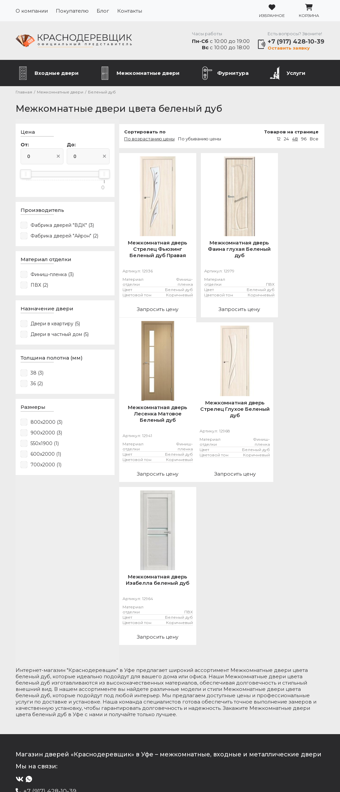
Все (314, 139)
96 (303, 139)
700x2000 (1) (46, 466)
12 (279, 139)
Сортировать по (137, 132)
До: (67, 146)
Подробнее (47, 750)
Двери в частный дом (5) (60, 336)
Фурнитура (233, 74)
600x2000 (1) (46, 455)
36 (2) (37, 385)
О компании (32, 11)
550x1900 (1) (45, 445)
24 (286, 139)
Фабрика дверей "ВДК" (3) (62, 227)
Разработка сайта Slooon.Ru (170, 776)
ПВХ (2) (39, 286)
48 (295, 139)
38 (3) (37, 374)
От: (25, 146)
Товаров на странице (291, 132)
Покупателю (72, 11)
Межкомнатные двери (148, 74)
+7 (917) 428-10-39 (296, 42)
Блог (103, 11)
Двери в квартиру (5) (55, 325)
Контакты (129, 11)
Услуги (296, 74)
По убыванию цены (192, 139)
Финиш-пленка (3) (52, 276)
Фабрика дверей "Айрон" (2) (64, 237)
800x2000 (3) (46, 423)
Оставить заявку (289, 48)
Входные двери (57, 74)
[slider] (26, 175)
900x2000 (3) (46, 434)
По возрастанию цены (142, 139)
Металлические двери (53, 716)
